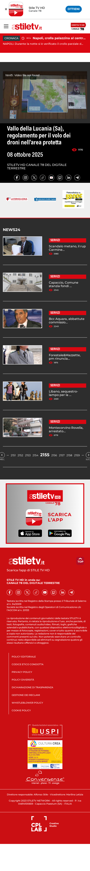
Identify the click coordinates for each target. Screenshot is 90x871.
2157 (62, 455)
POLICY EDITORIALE (24, 656)
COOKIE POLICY (21, 710)
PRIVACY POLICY (22, 672)
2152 (20, 455)
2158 (69, 455)
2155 (44, 454)
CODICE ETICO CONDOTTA (27, 664)
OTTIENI (74, 9)
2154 (35, 455)
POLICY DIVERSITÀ (23, 679)
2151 (13, 455)
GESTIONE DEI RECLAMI (26, 695)
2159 (77, 455)
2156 (54, 455)
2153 (28, 455)
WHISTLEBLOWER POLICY (27, 702)
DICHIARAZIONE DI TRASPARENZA (32, 687)
